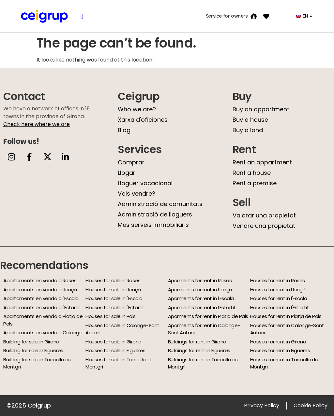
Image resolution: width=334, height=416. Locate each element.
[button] (82, 16)
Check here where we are (36, 124)
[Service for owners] (254, 16)
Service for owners (227, 16)
